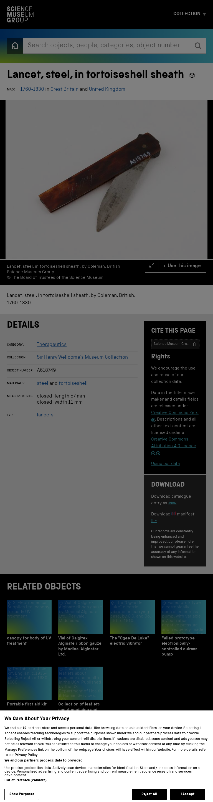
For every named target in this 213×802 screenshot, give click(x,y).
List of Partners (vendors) (25, 791)
